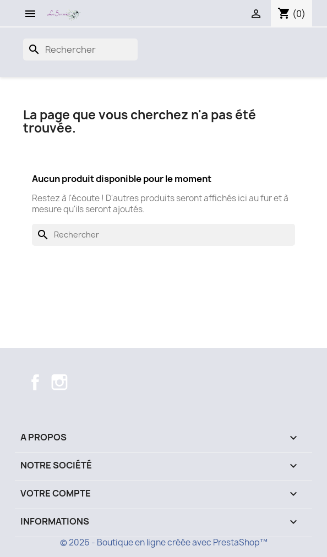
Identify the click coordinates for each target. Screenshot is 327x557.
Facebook (35, 382)
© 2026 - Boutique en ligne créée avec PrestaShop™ (164, 542)
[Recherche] (80, 49)
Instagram (59, 382)
